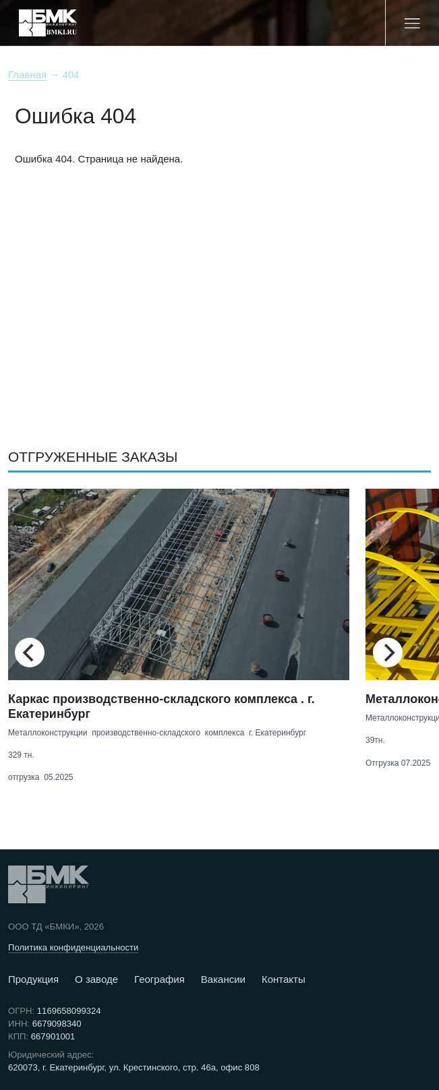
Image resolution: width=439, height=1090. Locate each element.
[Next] (388, 652)
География (159, 979)
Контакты (283, 979)
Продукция (33, 979)
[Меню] (412, 23)
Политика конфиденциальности (73, 947)
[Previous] (30, 652)
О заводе (96, 979)
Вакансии (223, 979)
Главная (27, 74)
